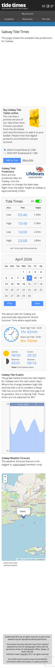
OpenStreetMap (30, 559)
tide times (13, 5)
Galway (23, 511)
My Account (27, 13)
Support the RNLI (35, 175)
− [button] (5, 481)
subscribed (19, 464)
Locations (9, 19)
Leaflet (19, 559)
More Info (28, 160)
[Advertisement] (27, 72)
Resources (27, 19)
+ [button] (5, 477)
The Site (46, 19)
